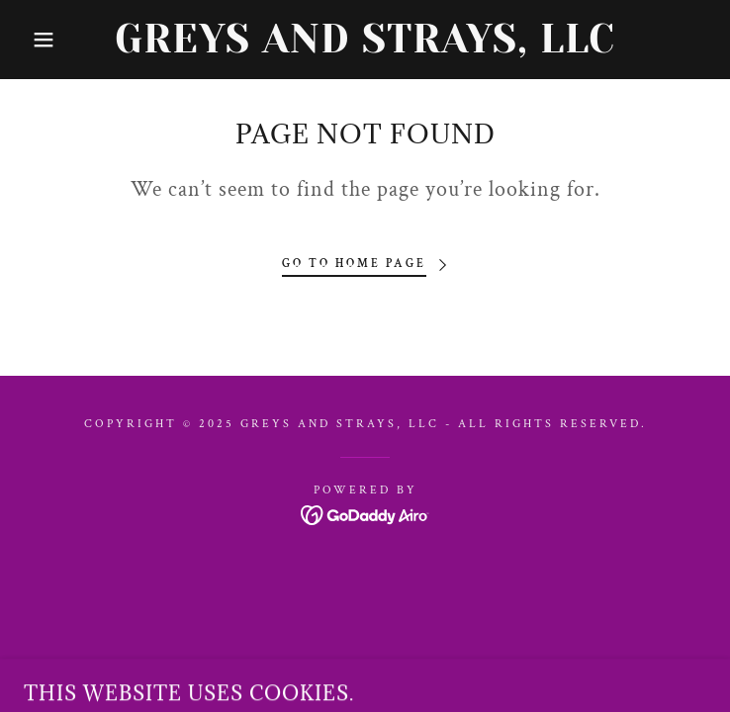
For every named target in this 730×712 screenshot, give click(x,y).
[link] (364, 39)
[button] (47, 39)
